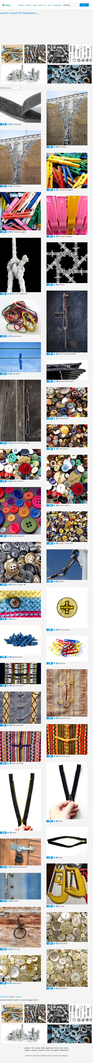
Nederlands (64, 1050)
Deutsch (34, 1050)
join (84, 5)
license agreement (47, 1048)
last (20, 997)
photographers (57, 5)
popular (35, 5)
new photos (28, 5)
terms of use (58, 1048)
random (41, 5)
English (27, 1050)
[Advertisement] (46, 29)
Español (41, 1050)
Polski (48, 1050)
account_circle (11, 124)
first (1, 997)
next (16, 997)
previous (6, 997)
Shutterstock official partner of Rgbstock (36, 1055)
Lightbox (27, 1048)
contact (49, 5)
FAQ (45, 5)
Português (55, 1050)
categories (21, 5)
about (66, 1048)
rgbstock (6, 5)
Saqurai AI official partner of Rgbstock (57, 1055)
